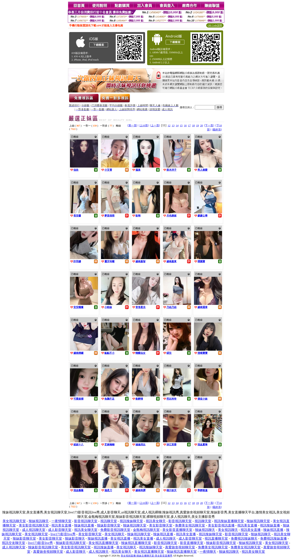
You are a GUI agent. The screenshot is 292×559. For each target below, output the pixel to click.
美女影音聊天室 (160, 525)
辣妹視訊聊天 (39, 521)
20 (201, 125)
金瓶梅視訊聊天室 (146, 530)
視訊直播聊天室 (216, 538)
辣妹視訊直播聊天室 (136, 543)
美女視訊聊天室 (14, 521)
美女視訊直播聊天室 (103, 543)
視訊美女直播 (61, 525)
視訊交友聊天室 (13, 543)
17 (189, 125)
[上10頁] (144, 125)
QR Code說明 (215, 25)
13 (173, 125)
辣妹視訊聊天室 (258, 521)
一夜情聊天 (208, 551)
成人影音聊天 (76, 551)
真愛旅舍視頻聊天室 (180, 547)
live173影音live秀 (63, 534)
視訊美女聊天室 (85, 530)
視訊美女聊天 (156, 521)
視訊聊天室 (108, 521)
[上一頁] (155, 125)
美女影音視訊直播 (221, 525)
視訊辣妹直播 (270, 525)
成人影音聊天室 (59, 530)
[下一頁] (209, 125)
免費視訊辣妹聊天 (244, 538)
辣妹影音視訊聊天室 (71, 543)
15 (181, 125)
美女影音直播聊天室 (177, 530)
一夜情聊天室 (61, 521)
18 (193, 125)
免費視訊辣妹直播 (273, 538)
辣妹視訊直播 (84, 525)
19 (197, 125)
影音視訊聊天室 (85, 521)
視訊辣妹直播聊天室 (229, 521)
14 (177, 125)
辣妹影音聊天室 (108, 525)
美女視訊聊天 (228, 530)
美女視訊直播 (120, 538)
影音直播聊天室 (191, 543)
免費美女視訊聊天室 (190, 525)
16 (185, 125)
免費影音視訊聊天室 (115, 530)
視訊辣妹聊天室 (131, 521)
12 (169, 125)
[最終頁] (217, 129)
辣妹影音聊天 (75, 538)
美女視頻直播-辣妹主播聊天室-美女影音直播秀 (146, 555)
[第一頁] (132, 125)
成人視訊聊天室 (33, 530)
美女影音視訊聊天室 (34, 525)
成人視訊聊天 (166, 538)
